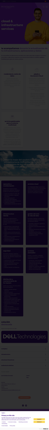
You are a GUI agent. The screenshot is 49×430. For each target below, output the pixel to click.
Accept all (39, 419)
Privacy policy (12, 425)
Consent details (5, 425)
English (4, 412)
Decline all (39, 421)
